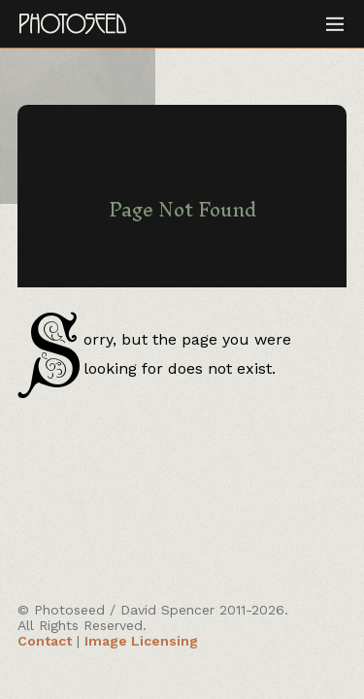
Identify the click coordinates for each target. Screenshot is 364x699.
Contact (44, 641)
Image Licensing (141, 641)
